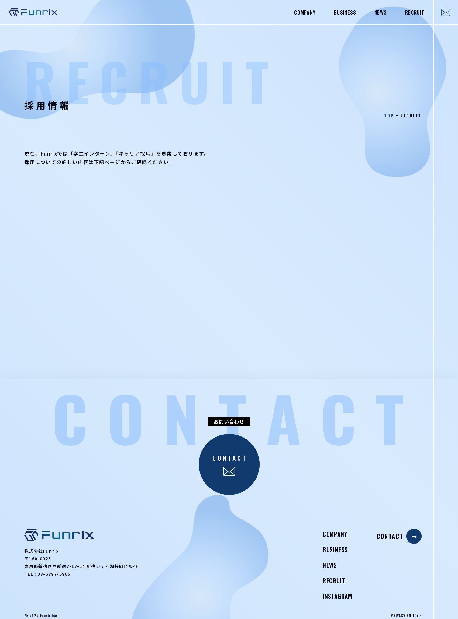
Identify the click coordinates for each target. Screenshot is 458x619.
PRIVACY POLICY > (406, 615)
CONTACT (399, 536)
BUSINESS (345, 12)
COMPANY (304, 12)
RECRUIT (415, 12)
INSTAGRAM (337, 596)
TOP (389, 116)
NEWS (380, 12)
